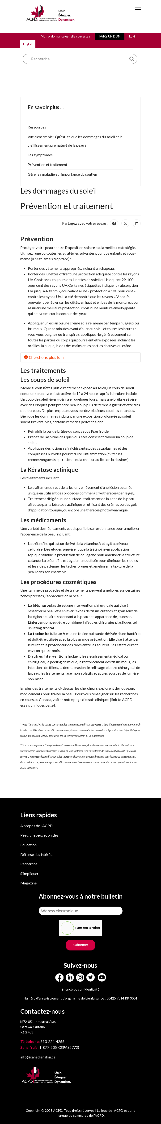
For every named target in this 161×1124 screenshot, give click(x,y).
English (28, 44)
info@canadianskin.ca (37, 1057)
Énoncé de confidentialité (80, 989)
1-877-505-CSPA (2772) (49, 1047)
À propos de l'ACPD (36, 825)
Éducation (28, 844)
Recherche (28, 864)
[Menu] (138, 13)
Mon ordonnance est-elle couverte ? (65, 36)
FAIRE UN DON (109, 36)
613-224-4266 (42, 1041)
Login (132, 36)
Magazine (28, 883)
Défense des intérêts (36, 854)
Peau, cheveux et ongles (39, 835)
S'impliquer (29, 873)
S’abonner (80, 944)
